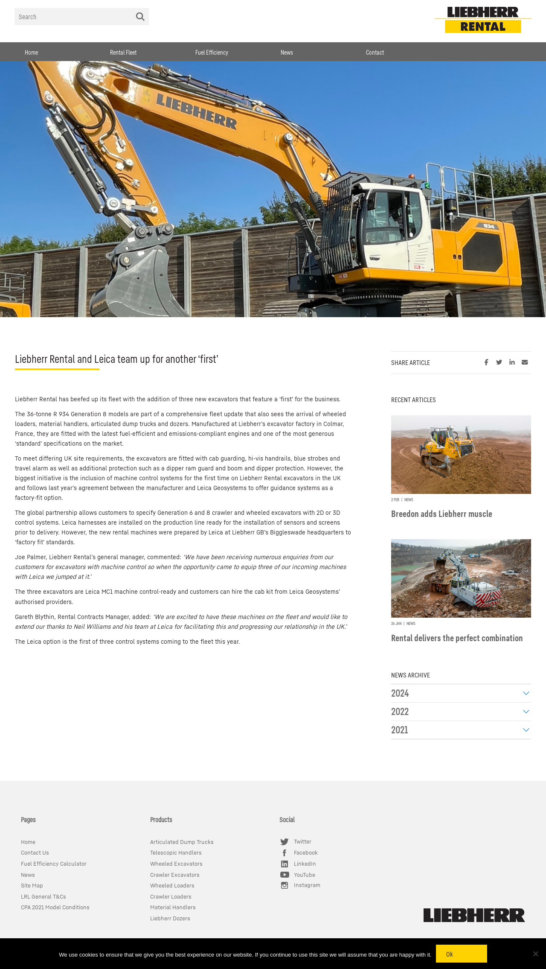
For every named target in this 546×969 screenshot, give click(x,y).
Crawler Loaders (171, 896)
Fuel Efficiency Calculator (54, 864)
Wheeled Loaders (172, 885)
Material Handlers (173, 907)
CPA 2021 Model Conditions (55, 907)
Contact (375, 52)
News (287, 52)
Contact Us (35, 852)
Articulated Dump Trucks (182, 842)
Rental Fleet (123, 52)
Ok (449, 954)
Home (31, 52)
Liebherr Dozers (170, 918)
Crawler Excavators (175, 875)
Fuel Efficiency (211, 52)
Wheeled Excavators (176, 864)
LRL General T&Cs (43, 896)
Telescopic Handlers (176, 852)
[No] (535, 953)
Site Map (32, 885)
